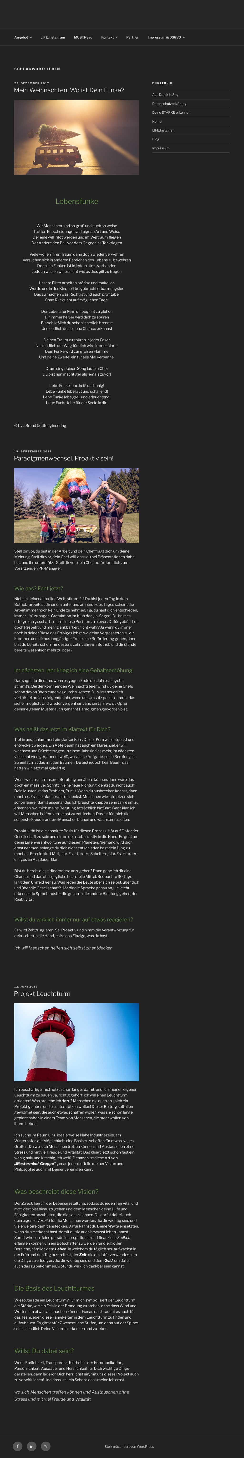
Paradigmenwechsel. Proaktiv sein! (63, 458)
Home (157, 121)
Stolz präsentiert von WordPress (129, 1446)
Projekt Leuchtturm (42, 993)
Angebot (23, 37)
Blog (155, 139)
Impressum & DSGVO (167, 37)
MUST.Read (83, 37)
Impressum (161, 148)
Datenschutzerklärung (169, 104)
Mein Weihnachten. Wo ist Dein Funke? (69, 90)
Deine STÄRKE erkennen (171, 112)
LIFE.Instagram (53, 37)
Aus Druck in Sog (165, 95)
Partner (132, 37)
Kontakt (109, 37)
